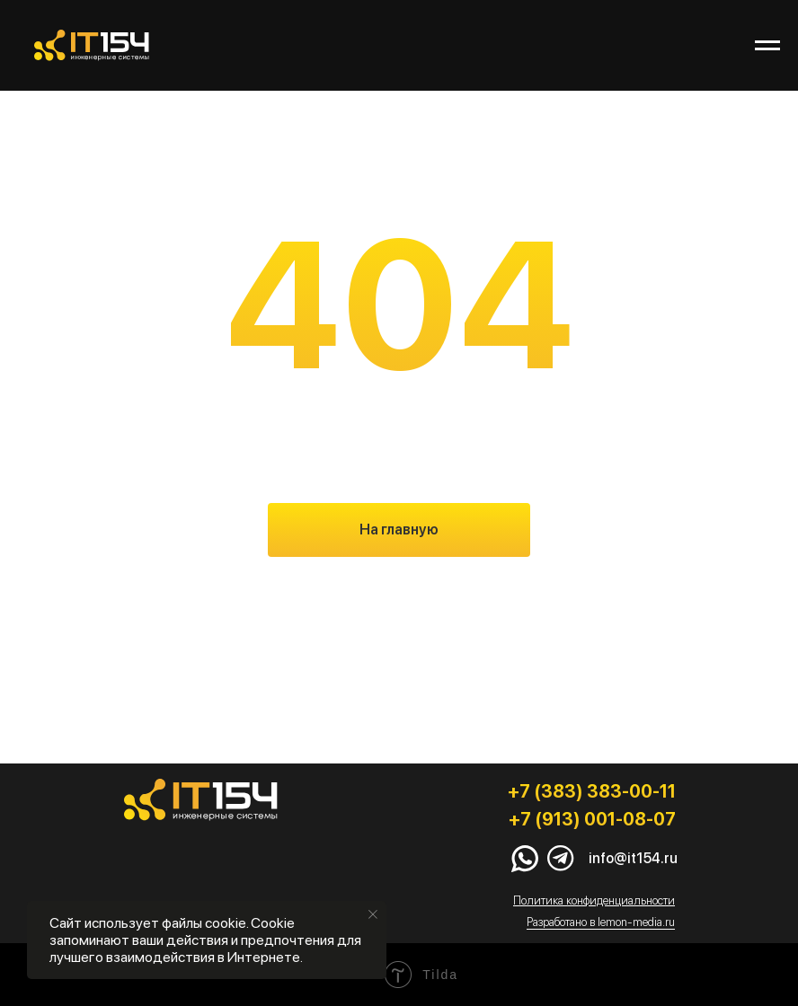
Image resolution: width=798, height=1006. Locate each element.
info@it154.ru (633, 858)
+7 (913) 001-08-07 (592, 819)
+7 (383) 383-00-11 (592, 791)
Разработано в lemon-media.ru (601, 922)
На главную (399, 529)
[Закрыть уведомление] (373, 914)
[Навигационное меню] (767, 45)
